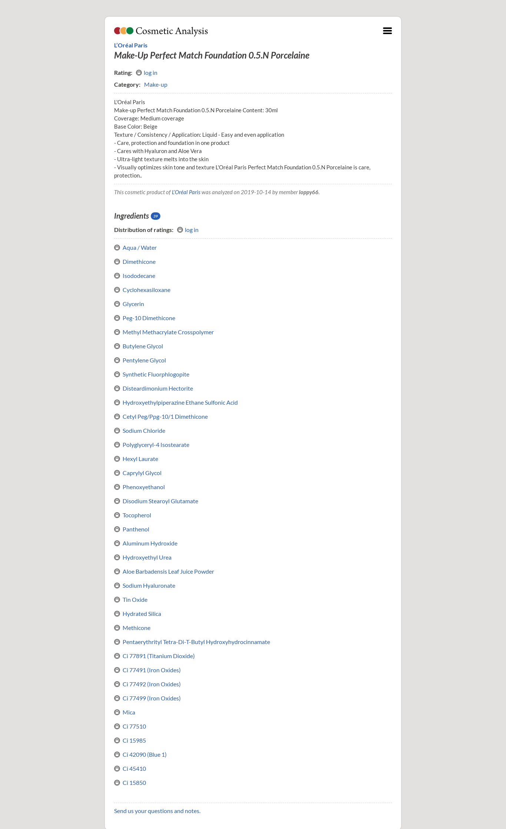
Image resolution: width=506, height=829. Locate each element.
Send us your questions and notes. (157, 810)
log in (146, 73)
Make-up (155, 84)
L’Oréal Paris (130, 45)
